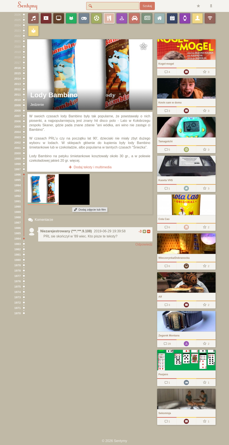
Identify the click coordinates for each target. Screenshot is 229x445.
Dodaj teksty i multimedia (90, 167)
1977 (17, 276)
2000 (17, 153)
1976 (17, 281)
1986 (17, 228)
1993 (17, 190)
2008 (17, 110)
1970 (17, 313)
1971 (17, 308)
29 (167, 344)
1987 (17, 222)
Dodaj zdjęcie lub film (90, 209)
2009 (17, 105)
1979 (17, 265)
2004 (17, 132)
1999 (17, 158)
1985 (17, 233)
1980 (17, 260)
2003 (17, 137)
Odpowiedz (143, 244)
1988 (17, 217)
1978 (17, 270)
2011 (17, 94)
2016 (17, 68)
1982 (17, 249)
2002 (17, 142)
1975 (17, 286)
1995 (17, 180)
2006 (17, 121)
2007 (17, 116)
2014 (17, 78)
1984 (17, 238)
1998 (17, 164)
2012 (17, 89)
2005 (17, 126)
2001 (17, 148)
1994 (17, 185)
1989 (17, 212)
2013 (17, 84)
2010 (17, 100)
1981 (17, 254)
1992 (17, 196)
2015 (17, 73)
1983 (17, 244)
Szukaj (147, 6)
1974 (17, 292)
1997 (17, 169)
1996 (17, 174)
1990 (17, 206)
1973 (17, 297)
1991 (17, 201)
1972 (17, 302)
